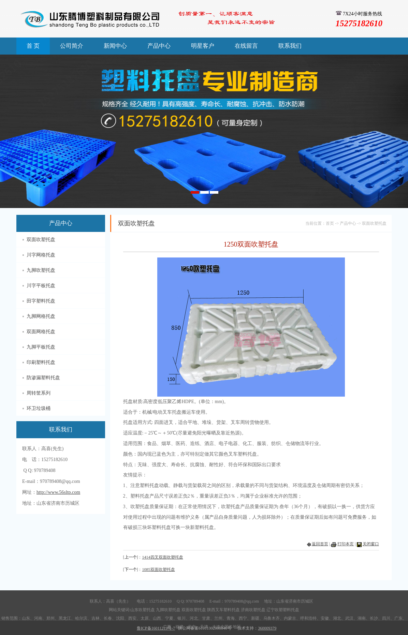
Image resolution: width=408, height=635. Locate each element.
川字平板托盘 (41, 285)
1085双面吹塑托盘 (158, 569)
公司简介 (71, 46)
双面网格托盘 (41, 331)
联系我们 (290, 46)
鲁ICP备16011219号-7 (156, 628)
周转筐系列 (38, 393)
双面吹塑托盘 (41, 239)
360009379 (267, 628)
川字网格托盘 (41, 254)
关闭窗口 (371, 544)
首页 (330, 223)
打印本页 (345, 544)
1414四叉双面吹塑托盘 (162, 557)
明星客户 (202, 46)
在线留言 (246, 46)
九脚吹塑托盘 (41, 270)
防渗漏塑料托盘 (43, 377)
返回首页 (320, 544)
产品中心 (159, 46)
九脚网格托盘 (41, 316)
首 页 (33, 46)
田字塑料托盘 (41, 301)
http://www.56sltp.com (58, 492)
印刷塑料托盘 (41, 362)
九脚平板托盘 (41, 347)
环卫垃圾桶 (38, 408)
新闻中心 (115, 46)
